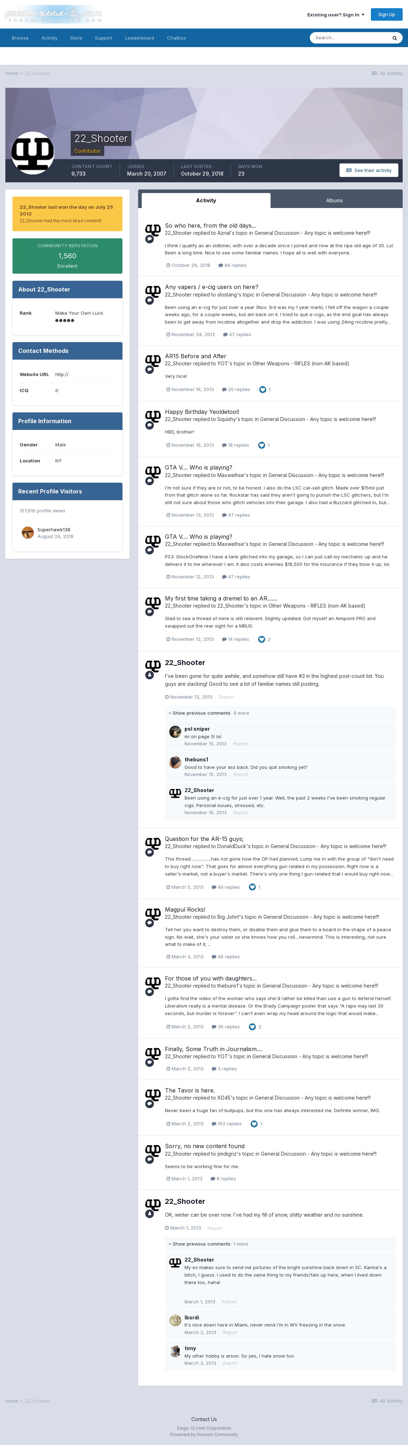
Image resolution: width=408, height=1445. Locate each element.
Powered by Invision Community (204, 1434)
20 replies (236, 389)
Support (103, 38)
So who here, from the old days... (210, 225)
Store (76, 38)
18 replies (235, 445)
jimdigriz (227, 1154)
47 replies (237, 334)
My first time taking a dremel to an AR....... (221, 598)
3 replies (224, 1068)
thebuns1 (196, 759)
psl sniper (197, 729)
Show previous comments (208, 713)
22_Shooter (178, 233)
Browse (20, 38)
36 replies (226, 1026)
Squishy (226, 419)
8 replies (223, 1178)
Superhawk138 (53, 529)
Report (226, 697)
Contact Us (204, 1419)
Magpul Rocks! (185, 909)
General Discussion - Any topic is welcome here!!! (312, 233)
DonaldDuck (231, 846)
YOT (222, 363)
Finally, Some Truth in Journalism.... (213, 1049)
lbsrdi (192, 1317)
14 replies (235, 639)
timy (190, 1348)
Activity (49, 38)
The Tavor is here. (190, 1090)
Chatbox (176, 38)
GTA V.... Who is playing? (198, 467)
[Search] (348, 38)
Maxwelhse (230, 475)
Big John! (228, 917)
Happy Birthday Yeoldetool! (202, 411)
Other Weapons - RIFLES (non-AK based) (300, 363)
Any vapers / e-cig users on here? (211, 286)
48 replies (226, 956)
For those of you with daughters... (211, 978)
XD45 (224, 1098)
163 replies (227, 1123)
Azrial (223, 233)
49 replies (226, 887)
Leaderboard (139, 38)
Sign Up (386, 14)
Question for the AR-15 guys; (204, 838)
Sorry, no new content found (205, 1146)
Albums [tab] (334, 200)
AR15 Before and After (195, 356)
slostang (227, 294)
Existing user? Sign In (335, 14)
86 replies (232, 265)
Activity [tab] (206, 200)
